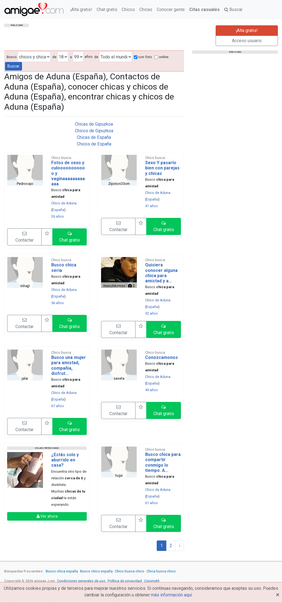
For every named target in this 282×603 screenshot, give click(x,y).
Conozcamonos (161, 357)
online (161, 57)
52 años (151, 313)
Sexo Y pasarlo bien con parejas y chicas (162, 168)
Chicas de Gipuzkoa (94, 124)
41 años (151, 206)
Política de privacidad (125, 581)
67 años (57, 406)
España (58, 210)
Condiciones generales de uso (81, 581)
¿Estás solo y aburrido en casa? (65, 460)
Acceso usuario (247, 40)
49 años (151, 390)
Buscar (233, 9)
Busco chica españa (62, 571)
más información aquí (171, 594)
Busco (12, 57)
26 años (57, 216)
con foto (143, 57)
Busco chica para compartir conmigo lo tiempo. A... (163, 462)
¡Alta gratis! (81, 9)
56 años (57, 303)
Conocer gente (171, 9)
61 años (151, 503)
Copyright (151, 581)
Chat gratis (107, 9)
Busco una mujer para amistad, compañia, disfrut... (68, 365)
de (54, 57)
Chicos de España (94, 144)
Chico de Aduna (64, 203)
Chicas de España (94, 137)
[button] (69, 236)
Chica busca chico (161, 571)
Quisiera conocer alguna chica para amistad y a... (161, 272)
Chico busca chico (129, 571)
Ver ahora (47, 516)
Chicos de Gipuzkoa (94, 130)
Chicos (128, 9)
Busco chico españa (96, 571)
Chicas (145, 9)
